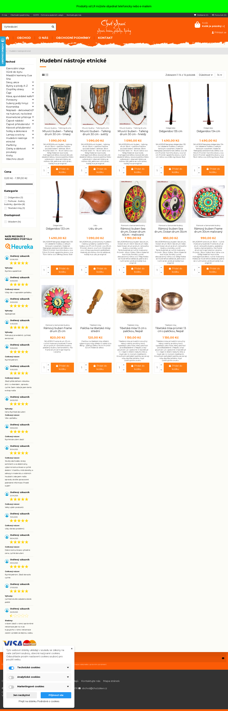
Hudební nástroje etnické (16, 140)
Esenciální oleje (15, 68)
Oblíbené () (201, 15)
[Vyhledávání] (53, 26)
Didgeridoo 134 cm (208, 131)
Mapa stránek (111, 680)
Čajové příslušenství (18, 124)
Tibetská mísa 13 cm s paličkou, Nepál (133, 330)
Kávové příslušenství (18, 127)
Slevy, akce (12, 82)
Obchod (9, 61)
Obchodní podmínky (20, 15)
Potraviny (11, 99)
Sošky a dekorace (16, 131)
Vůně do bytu (14, 71)
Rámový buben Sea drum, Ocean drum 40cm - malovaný (132, 231)
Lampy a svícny (15, 134)
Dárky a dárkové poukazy (16, 150)
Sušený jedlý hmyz (17, 103)
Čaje (8, 92)
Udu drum (95, 228)
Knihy (9, 155)
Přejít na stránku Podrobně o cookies (39, 701)
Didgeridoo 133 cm (57, 228)
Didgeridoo (15, 197)
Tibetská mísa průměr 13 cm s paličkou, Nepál (170, 330)
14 (219, 75)
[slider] (5, 184)
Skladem (14, 221)
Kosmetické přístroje (18, 117)
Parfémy (11, 145)
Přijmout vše (56, 695)
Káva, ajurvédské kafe (19, 96)
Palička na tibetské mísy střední (95, 330)
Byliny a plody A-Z (17, 85)
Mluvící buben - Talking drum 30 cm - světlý (95, 133)
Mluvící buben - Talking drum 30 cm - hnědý (133, 133)
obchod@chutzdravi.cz (94, 688)
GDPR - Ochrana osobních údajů (48, 15)
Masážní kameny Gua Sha (19, 77)
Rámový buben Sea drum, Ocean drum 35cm (171, 230)
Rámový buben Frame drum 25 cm (58, 330)
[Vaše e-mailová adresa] (111, 658)
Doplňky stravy (15, 89)
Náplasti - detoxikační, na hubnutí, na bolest (19, 112)
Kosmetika (12, 106)
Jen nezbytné (21, 695)
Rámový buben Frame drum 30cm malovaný (208, 230)
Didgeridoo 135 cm (170, 131)
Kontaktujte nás (74, 15)
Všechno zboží (15, 158)
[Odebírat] (223, 658)
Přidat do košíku (62, 170)
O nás (5, 15)
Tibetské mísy (16, 208)
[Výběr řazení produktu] (206, 75)
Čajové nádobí (14, 120)
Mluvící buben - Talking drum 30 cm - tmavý (57, 133)
